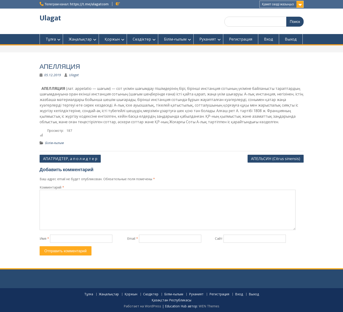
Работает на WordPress (142, 306)
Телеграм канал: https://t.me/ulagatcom (77, 4)
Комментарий (52, 187)
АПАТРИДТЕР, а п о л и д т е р (70, 158)
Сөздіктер (142, 39)
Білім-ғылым (175, 39)
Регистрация (240, 39)
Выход (291, 39)
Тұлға (51, 39)
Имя (44, 238)
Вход (268, 39)
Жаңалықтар (80, 39)
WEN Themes (209, 306)
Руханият (207, 39)
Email (132, 238)
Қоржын (112, 39)
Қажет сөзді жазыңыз (278, 4)
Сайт (219, 238)
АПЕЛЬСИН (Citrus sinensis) (275, 158)
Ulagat (50, 18)
